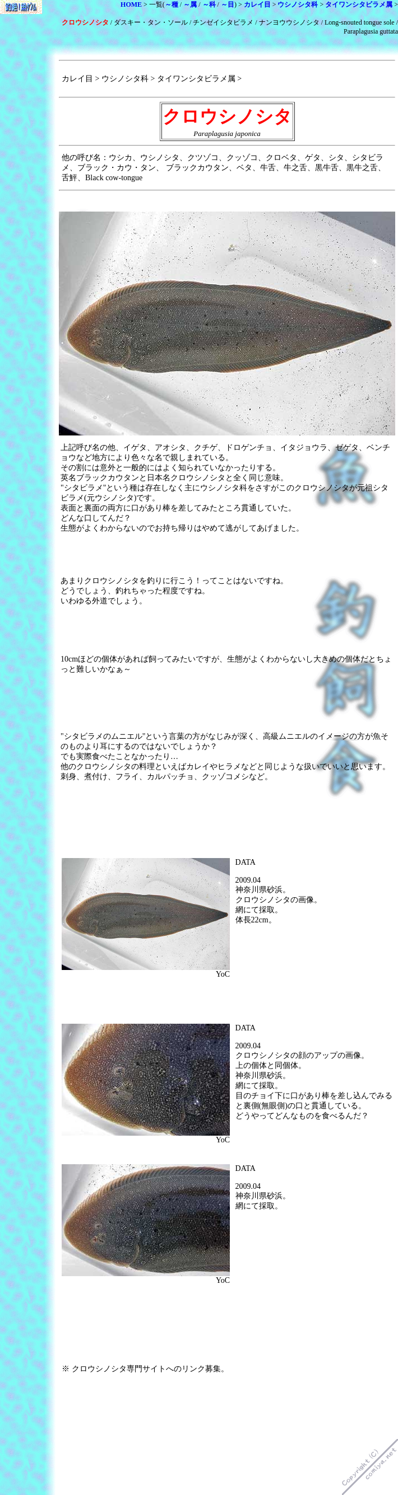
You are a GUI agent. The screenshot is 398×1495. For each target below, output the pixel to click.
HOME (131, 4)
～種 (171, 4)
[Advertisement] (326, 554)
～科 (209, 4)
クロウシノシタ (85, 22)
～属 (190, 4)
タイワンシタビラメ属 (358, 4)
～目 (227, 4)
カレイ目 (257, 4)
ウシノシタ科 (297, 4)
